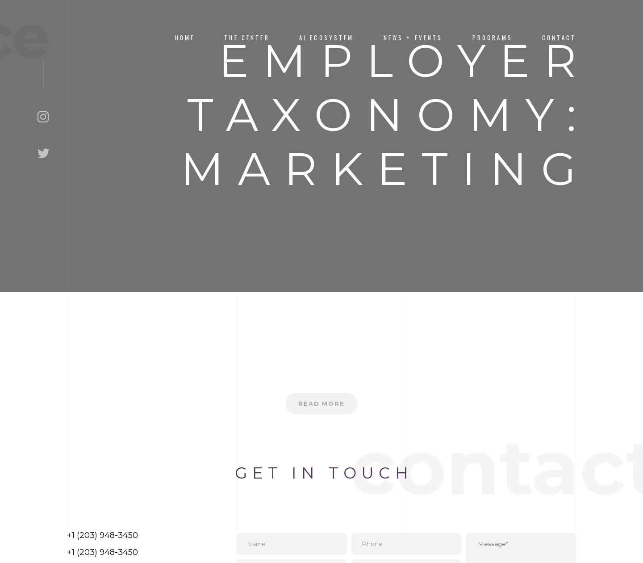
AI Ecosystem (326, 38)
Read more (322, 404)
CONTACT (559, 38)
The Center (246, 38)
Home (185, 38)
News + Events (413, 38)
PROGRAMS (492, 38)
